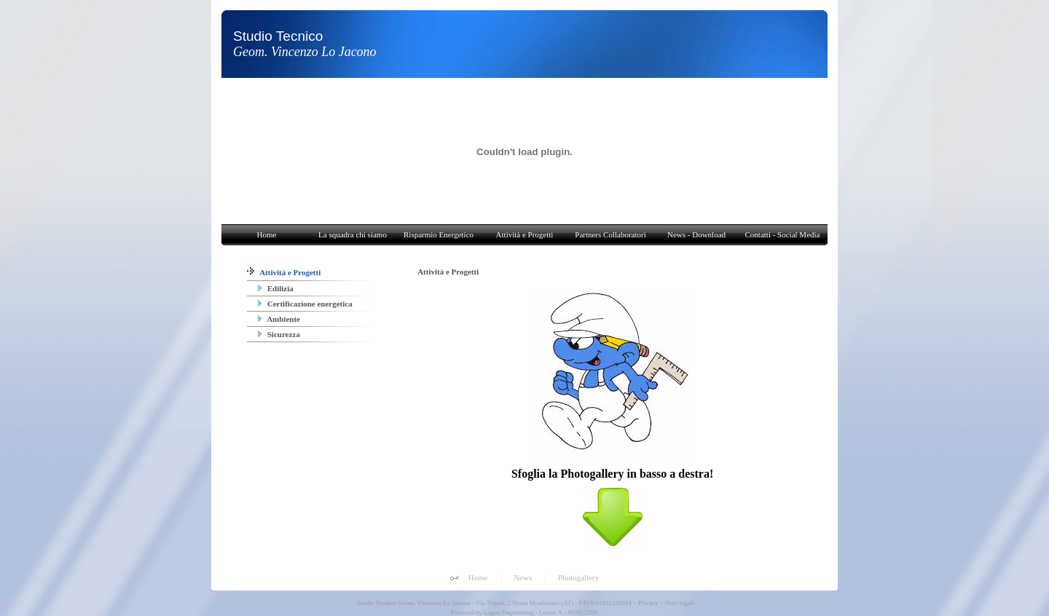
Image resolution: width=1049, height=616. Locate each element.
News (523, 577)
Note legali (679, 603)
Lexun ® (550, 612)
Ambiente (279, 319)
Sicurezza (279, 334)
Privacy (648, 603)
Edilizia (276, 288)
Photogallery (578, 577)
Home (478, 577)
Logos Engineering (509, 612)
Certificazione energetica (305, 303)
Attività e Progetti (284, 272)
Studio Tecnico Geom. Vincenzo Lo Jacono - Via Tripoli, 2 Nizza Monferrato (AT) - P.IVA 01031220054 (493, 603)
